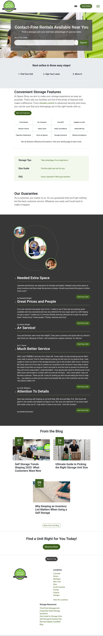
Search (83, 42)
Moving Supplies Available (50, 622)
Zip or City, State (20, 38)
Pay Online (86, 6)
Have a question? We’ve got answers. (56, 177)
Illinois (55, 576)
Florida (56, 590)
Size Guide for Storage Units (51, 616)
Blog (41, 625)
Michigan (57, 579)
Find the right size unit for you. (53, 168)
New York (57, 582)
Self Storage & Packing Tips (51, 619)
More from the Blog (51, 526)
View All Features (23, 113)
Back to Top (51, 559)
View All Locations (60, 600)
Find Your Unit (82, 297)
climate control (46, 103)
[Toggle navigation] (98, 6)
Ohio (55, 584)
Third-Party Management (50, 608)
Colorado (57, 574)
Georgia (56, 595)
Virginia (56, 593)
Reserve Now (51, 547)
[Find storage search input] (44, 42)
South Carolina (59, 587)
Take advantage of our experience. (55, 160)
